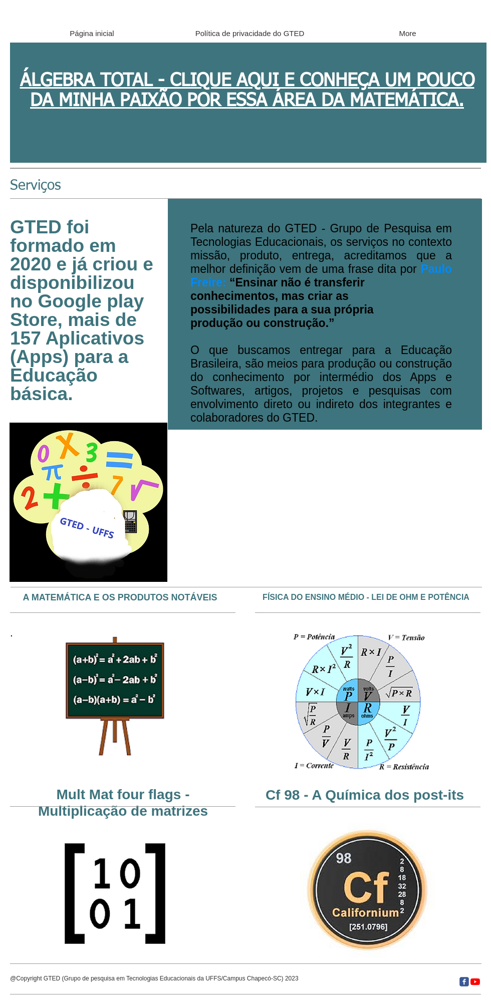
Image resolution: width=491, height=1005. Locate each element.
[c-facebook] (464, 981)
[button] (88, 502)
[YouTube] (475, 981)
